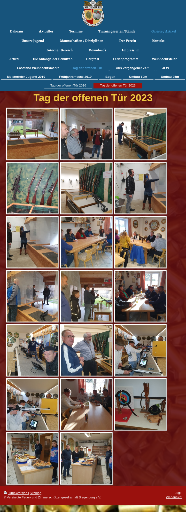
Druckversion (16, 493)
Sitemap (35, 493)
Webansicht (174, 497)
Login (178, 493)
